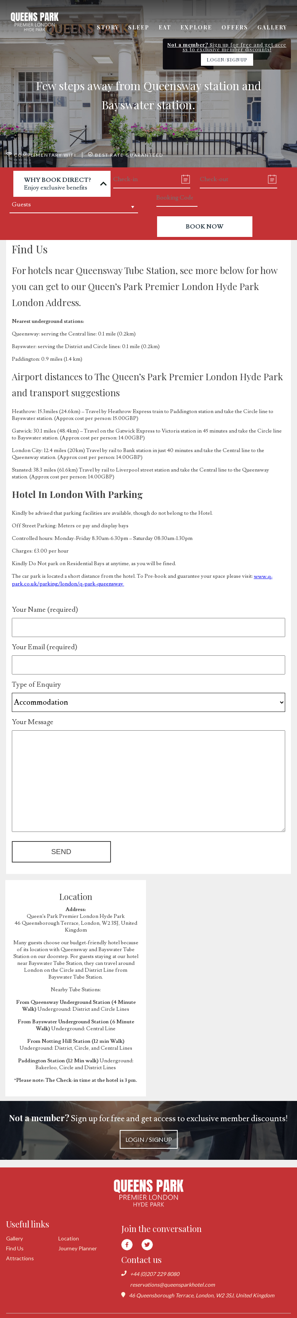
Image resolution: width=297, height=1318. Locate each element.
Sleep (140, 27)
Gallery (272, 27)
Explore (197, 27)
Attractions (20, 1252)
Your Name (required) (149, 613)
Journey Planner (77, 1242)
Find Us (15, 1242)
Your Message (149, 725)
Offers (235, 27)
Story (110, 27)
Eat (166, 27)
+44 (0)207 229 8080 (154, 1268)
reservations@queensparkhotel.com (172, 1278)
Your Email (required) (149, 651)
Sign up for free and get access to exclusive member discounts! (148, 1127)
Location (68, 1232)
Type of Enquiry (149, 688)
